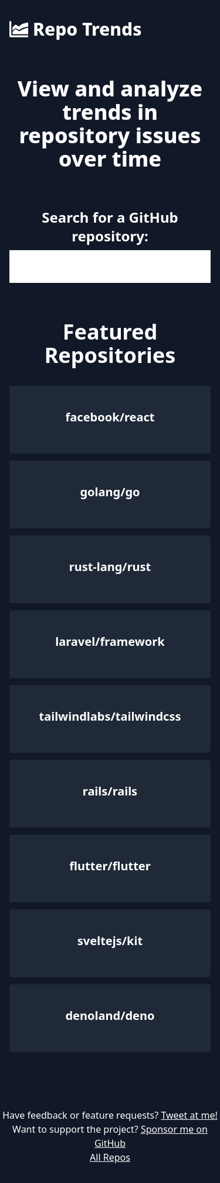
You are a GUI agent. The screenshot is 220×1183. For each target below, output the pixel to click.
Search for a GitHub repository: (110, 226)
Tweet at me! (189, 1115)
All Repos (110, 1157)
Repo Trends (75, 29)
